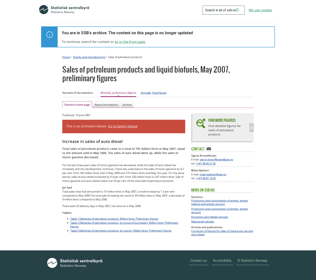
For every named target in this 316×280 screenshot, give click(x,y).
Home (66, 57)
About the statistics (106, 104)
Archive (127, 104)
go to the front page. (130, 42)
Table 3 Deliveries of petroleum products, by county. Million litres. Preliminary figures (121, 230)
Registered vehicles (202, 221)
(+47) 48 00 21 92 (206, 163)
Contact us (198, 260)
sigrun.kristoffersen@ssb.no (216, 159)
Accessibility (222, 260)
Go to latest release (123, 126)
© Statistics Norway (252, 260)
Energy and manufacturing (89, 57)
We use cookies (260, 10)
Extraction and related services (209, 217)
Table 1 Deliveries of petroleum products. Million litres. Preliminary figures (114, 219)
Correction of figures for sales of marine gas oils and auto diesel (222, 232)
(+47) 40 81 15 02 (206, 178)
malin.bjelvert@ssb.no (213, 174)
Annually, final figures (153, 93)
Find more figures (222, 120)
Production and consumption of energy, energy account (219, 210)
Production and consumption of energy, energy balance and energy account (219, 202)
